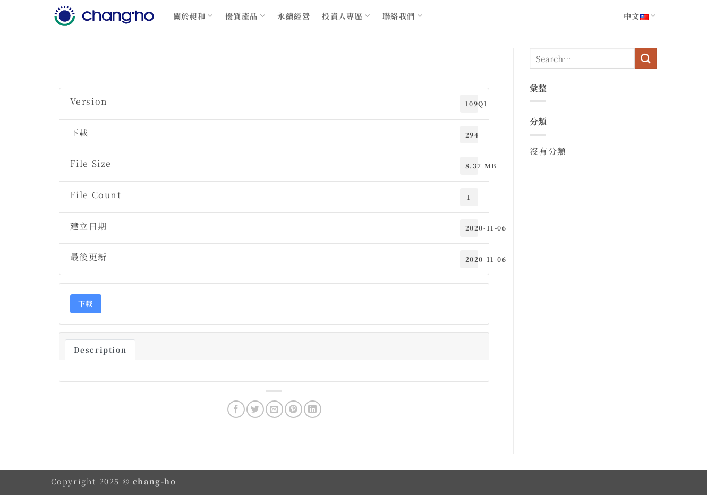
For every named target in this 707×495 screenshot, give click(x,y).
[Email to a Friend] (274, 409)
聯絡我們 (402, 15)
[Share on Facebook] (236, 409)
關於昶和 (193, 15)
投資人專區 (346, 15)
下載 (85, 303)
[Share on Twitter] (255, 409)
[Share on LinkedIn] (312, 409)
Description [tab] (100, 350)
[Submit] (645, 58)
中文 (640, 15)
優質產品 (245, 15)
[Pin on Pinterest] (293, 409)
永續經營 (293, 15)
